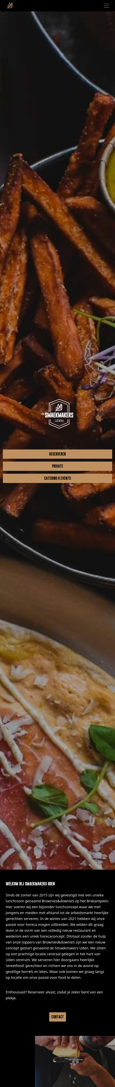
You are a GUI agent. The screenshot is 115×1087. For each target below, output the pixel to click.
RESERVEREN (57, 454)
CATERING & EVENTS (57, 478)
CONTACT (57, 1017)
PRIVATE (57, 466)
